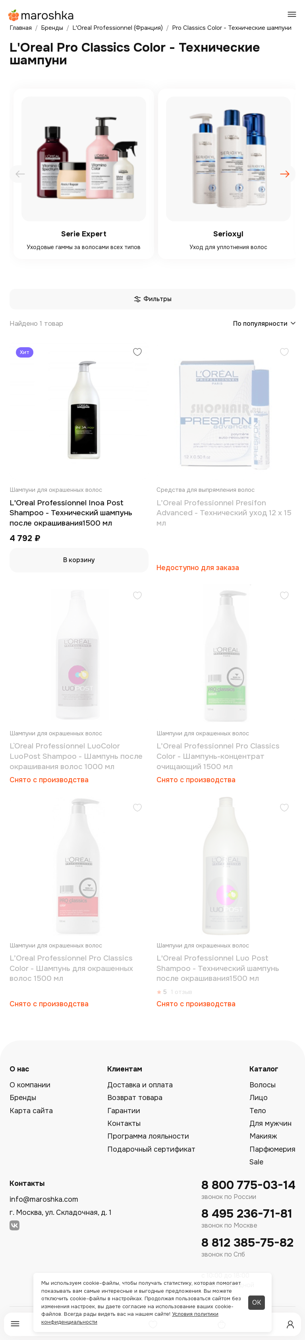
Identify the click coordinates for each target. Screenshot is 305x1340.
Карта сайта (31, 1110)
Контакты (124, 1123)
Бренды (23, 1097)
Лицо (258, 1097)
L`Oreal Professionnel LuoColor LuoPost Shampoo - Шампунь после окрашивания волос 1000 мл (76, 756)
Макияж (263, 1136)
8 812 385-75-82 (247, 1242)
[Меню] (15, 1324)
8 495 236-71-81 (246, 1213)
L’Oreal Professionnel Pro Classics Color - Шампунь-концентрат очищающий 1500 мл (218, 756)
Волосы (262, 1085)
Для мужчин (270, 1123)
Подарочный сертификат (151, 1149)
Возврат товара (134, 1097)
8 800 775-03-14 (248, 1185)
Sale (256, 1162)
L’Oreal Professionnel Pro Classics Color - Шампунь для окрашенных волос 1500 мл (71, 968)
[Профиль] (290, 1324)
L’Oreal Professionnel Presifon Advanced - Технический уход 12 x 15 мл (223, 513)
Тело (257, 1110)
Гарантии (123, 1110)
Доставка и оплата (140, 1085)
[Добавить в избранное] (137, 353)
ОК (256, 1302)
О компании (30, 1085)
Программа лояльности (148, 1136)
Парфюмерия (272, 1149)
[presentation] (20, 174)
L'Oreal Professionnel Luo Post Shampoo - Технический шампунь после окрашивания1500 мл (217, 968)
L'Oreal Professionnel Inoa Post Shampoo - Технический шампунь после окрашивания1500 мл (71, 513)
